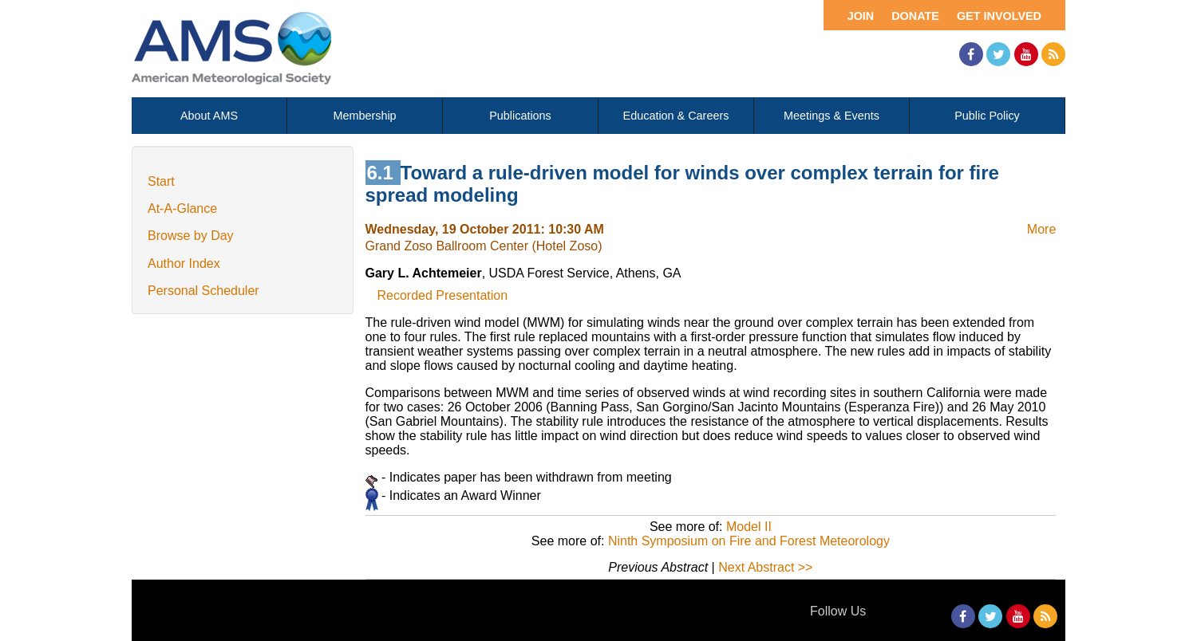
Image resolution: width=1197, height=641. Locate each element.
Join (861, 16)
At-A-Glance (182, 208)
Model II (749, 526)
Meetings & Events (831, 115)
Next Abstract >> (765, 567)
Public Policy (987, 115)
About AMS (209, 115)
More (1041, 229)
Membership (364, 115)
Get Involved (999, 16)
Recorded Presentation (442, 295)
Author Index (184, 263)
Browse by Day (191, 235)
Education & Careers (676, 115)
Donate (915, 16)
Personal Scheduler (203, 290)
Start (161, 181)
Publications (520, 115)
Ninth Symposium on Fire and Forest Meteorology (749, 541)
